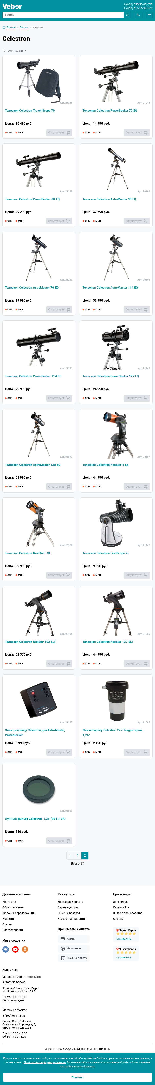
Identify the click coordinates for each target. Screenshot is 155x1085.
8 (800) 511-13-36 (135, 8)
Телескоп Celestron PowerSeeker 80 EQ (34, 199)
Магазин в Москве (14, 1012)
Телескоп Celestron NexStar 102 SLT (32, 643)
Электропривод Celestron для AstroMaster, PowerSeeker (37, 734)
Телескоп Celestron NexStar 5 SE (29, 555)
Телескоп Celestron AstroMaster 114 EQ (112, 288)
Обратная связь (13, 909)
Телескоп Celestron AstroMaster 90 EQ (111, 199)
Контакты (9, 904)
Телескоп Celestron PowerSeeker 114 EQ (35, 377)
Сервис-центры (68, 909)
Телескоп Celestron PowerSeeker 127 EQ (113, 377)
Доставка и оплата (70, 904)
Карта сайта (121, 909)
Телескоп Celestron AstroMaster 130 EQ (34, 466)
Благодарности (12, 932)
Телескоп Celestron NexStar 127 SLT (110, 643)
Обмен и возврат (69, 915)
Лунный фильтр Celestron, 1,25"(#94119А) (36, 821)
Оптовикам (120, 904)
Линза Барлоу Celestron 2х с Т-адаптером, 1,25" (114, 734)
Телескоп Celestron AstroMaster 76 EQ (33, 288)
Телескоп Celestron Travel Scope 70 (31, 111)
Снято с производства (127, 915)
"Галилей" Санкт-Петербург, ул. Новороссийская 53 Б (20, 992)
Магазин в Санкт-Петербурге (21, 979)
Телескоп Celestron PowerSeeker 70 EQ (112, 111)
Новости (8, 921)
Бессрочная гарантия (72, 921)
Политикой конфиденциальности (45, 1062)
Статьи (7, 926)
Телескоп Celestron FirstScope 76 (107, 555)
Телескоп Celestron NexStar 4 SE (107, 466)
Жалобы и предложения (18, 915)
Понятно (77, 1077)
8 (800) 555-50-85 (135, 4)
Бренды (118, 921)
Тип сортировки (14, 50)
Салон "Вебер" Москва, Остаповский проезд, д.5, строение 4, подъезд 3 (19, 1027)
